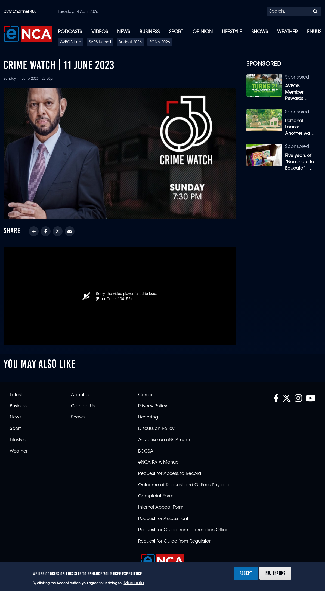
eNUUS (314, 32)
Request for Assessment (163, 519)
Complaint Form (156, 496)
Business (150, 32)
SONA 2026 (160, 42)
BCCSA (145, 451)
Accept (246, 573)
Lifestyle (232, 32)
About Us (80, 395)
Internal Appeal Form (161, 507)
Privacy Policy (152, 406)
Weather (287, 32)
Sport (176, 32)
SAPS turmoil (100, 42)
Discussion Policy (156, 429)
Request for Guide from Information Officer (184, 530)
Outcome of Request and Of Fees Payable (183, 485)
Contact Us (83, 406)
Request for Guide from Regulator (174, 541)
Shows (259, 32)
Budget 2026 (130, 42)
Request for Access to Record (169, 474)
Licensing (148, 417)
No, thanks (275, 573)
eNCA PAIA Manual (159, 462)
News (123, 32)
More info (134, 583)
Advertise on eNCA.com (164, 440)
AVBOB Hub (70, 42)
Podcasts (70, 32)
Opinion (203, 32)
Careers (146, 395)
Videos (99, 32)
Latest (16, 395)
